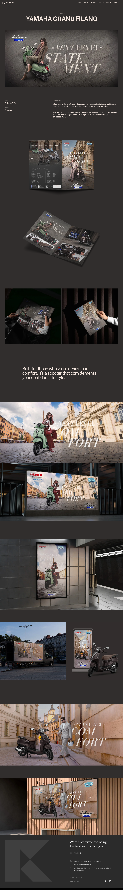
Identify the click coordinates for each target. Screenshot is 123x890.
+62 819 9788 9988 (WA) (93, 862)
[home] (8, 3)
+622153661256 (79, 862)
